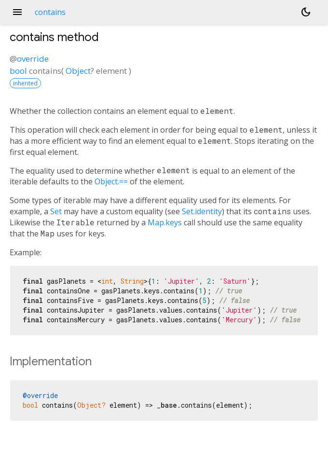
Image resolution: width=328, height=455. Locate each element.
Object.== (111, 181)
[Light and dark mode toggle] (306, 12)
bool (18, 70)
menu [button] (17, 12)
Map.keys (165, 222)
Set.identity (202, 211)
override (33, 58)
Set (56, 211)
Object (78, 70)
